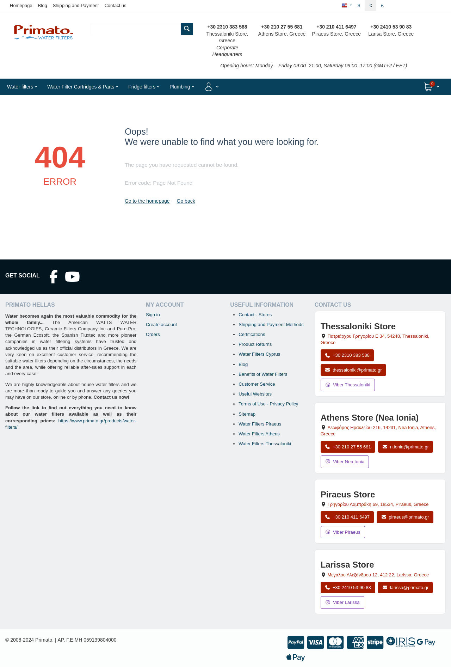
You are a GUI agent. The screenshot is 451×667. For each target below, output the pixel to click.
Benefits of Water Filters (263, 374)
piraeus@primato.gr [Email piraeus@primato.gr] (405, 517)
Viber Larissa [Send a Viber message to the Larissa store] (342, 602)
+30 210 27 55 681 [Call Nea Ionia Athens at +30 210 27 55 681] (348, 446)
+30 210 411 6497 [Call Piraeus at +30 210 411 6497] (347, 517)
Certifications (252, 334)
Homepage (21, 5)
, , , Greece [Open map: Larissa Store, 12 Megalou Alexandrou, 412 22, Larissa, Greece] (378, 574)
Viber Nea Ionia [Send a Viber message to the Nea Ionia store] (345, 461)
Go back (186, 201)
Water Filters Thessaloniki (265, 443)
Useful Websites (255, 394)
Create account (161, 324)
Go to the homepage (147, 201)
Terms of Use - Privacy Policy (268, 403)
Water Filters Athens (259, 433)
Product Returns (255, 344)
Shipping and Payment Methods (271, 324)
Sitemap (247, 414)
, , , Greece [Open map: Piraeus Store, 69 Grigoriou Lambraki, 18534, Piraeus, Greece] (378, 504)
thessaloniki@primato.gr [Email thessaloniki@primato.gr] (353, 370)
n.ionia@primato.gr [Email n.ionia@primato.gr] (405, 446)
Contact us (115, 5)
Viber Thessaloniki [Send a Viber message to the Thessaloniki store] (347, 384)
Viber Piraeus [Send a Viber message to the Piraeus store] (342, 532)
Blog (42, 5)
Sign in (153, 314)
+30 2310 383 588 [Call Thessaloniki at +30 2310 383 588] (347, 355)
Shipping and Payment (76, 5)
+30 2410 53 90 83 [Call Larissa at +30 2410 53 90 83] (348, 587)
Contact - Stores (255, 314)
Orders (153, 334)
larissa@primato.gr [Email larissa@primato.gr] (405, 587)
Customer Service (257, 384)
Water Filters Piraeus (260, 424)
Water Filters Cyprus (259, 354)
